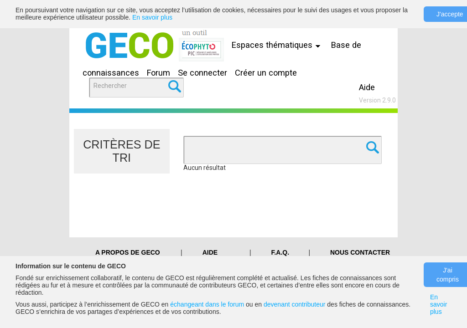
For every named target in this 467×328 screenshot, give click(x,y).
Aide (367, 87)
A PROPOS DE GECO (127, 252)
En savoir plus (152, 17)
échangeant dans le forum (207, 304)
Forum (158, 72)
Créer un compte (266, 72)
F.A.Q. (280, 252)
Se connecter (202, 72)
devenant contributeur (294, 304)
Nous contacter (360, 252)
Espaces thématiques (278, 45)
